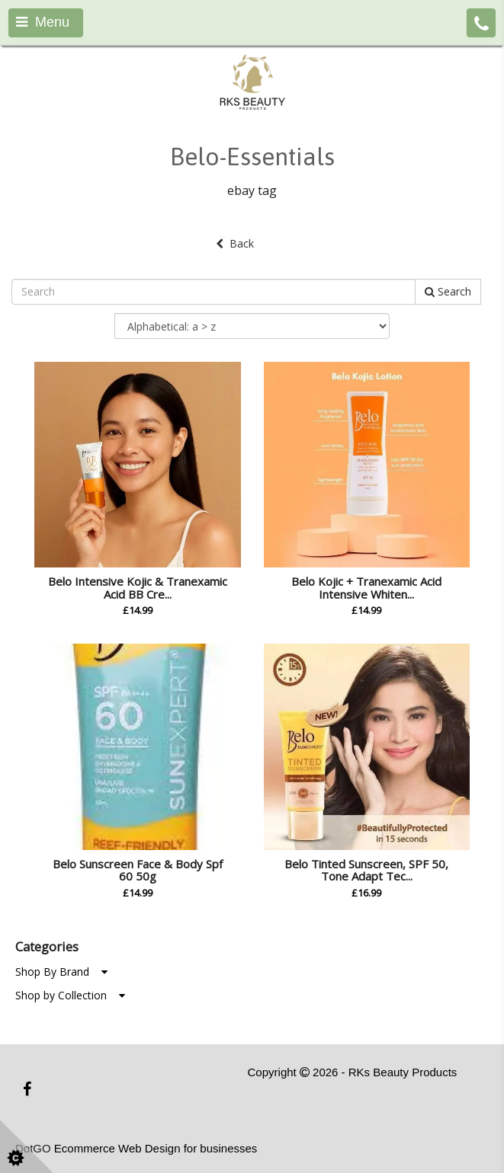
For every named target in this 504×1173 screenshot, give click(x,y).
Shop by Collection (70, 995)
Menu (42, 22)
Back (235, 243)
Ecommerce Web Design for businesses (156, 1148)
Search (448, 291)
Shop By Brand (61, 971)
